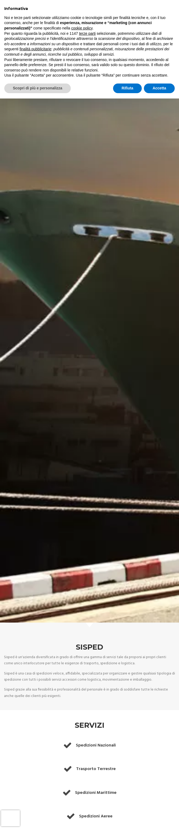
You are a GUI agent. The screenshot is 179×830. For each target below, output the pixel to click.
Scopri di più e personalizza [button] (37, 88)
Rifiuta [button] (127, 88)
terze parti (87, 33)
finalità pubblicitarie (35, 49)
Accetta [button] (159, 88)
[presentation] (10, 818)
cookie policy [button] (81, 28)
